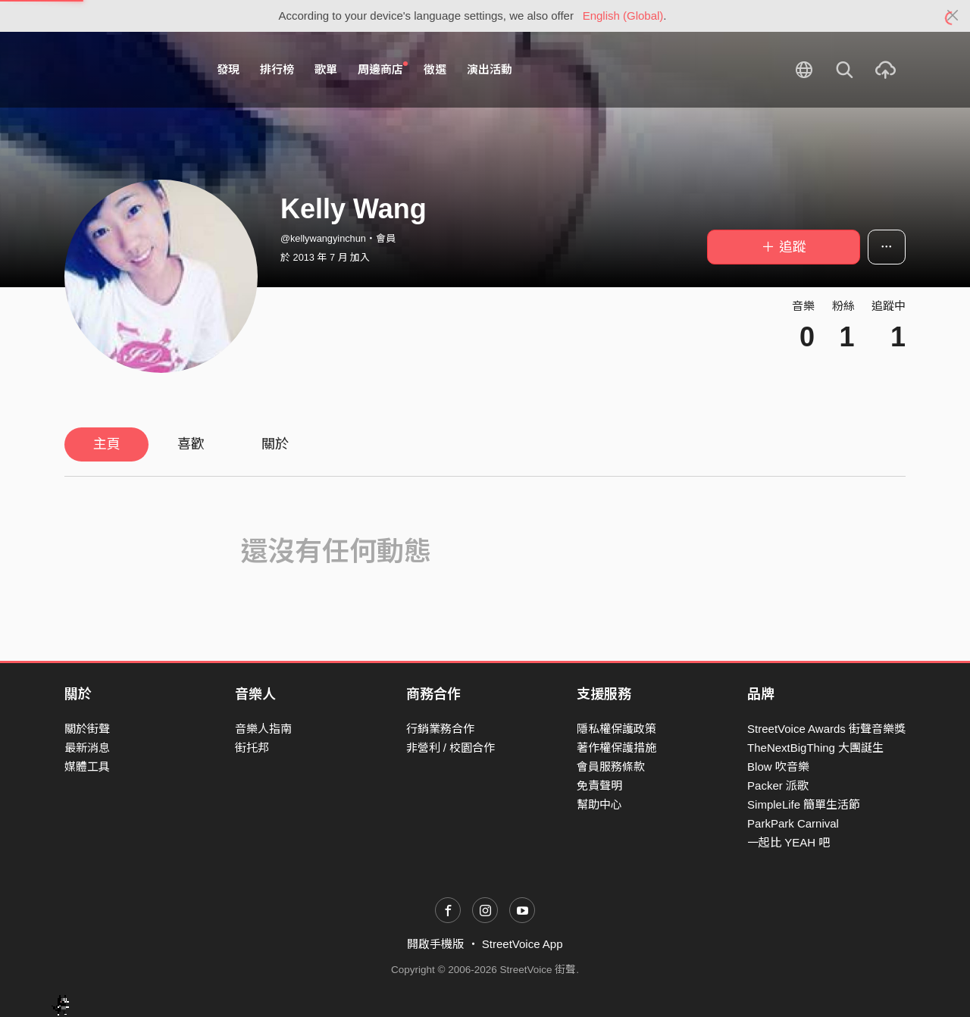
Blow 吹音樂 (778, 766)
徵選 (435, 69)
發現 (228, 69)
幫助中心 (599, 804)
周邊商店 (383, 69)
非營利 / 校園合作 (451, 747)
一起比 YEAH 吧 (788, 842)
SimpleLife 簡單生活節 (803, 804)
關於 (275, 444)
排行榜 (277, 69)
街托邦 (252, 747)
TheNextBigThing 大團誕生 (815, 747)
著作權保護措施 (616, 747)
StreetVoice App (522, 943)
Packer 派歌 (778, 785)
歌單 (325, 69)
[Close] (953, 16)
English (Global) (623, 15)
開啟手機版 (435, 943)
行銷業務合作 (440, 728)
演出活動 (489, 69)
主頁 (106, 444)
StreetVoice (126, 69)
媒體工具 (87, 766)
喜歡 (191, 444)
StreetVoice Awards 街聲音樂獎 (826, 728)
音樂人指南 (263, 728)
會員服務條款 (611, 766)
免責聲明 (599, 785)
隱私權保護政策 (616, 728)
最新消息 (87, 747)
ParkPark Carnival (793, 823)
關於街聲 (87, 728)
